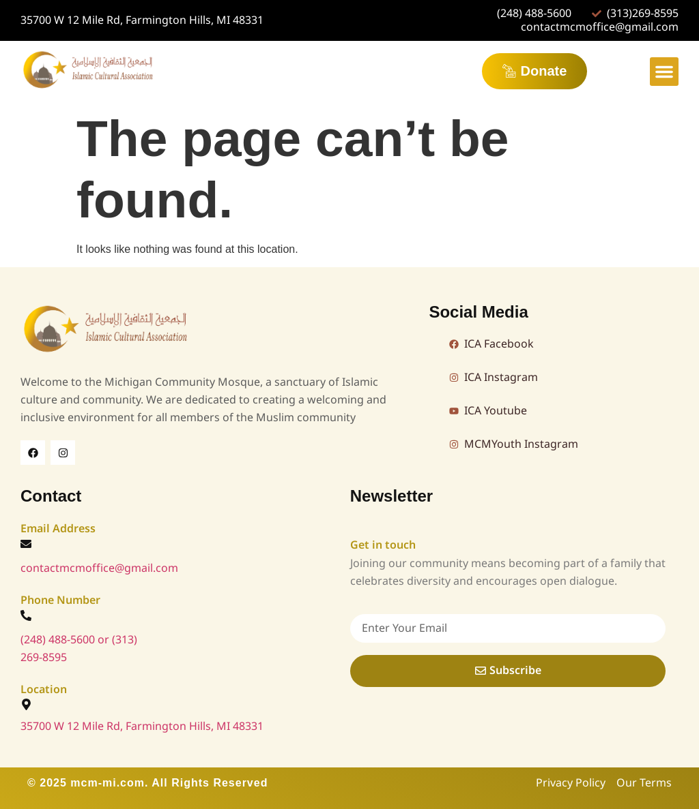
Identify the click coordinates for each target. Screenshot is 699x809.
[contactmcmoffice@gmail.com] (25, 543)
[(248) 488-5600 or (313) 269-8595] (25, 615)
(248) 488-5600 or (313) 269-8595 (78, 648)
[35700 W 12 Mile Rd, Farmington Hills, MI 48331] (26, 704)
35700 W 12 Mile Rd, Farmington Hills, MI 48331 (141, 726)
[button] (664, 71)
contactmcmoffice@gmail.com (99, 568)
